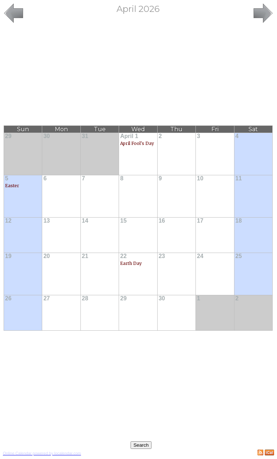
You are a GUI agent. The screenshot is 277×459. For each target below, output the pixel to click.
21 (85, 256)
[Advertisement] (138, 74)
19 (8, 256)
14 (85, 221)
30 (46, 136)
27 (46, 298)
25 (239, 256)
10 (200, 178)
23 (162, 256)
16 (162, 221)
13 (46, 221)
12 (8, 221)
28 (85, 298)
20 (46, 256)
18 (239, 221)
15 (123, 221)
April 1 (129, 136)
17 (200, 221)
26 (8, 298)
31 (85, 136)
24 (200, 256)
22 (123, 256)
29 (8, 136)
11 (239, 178)
